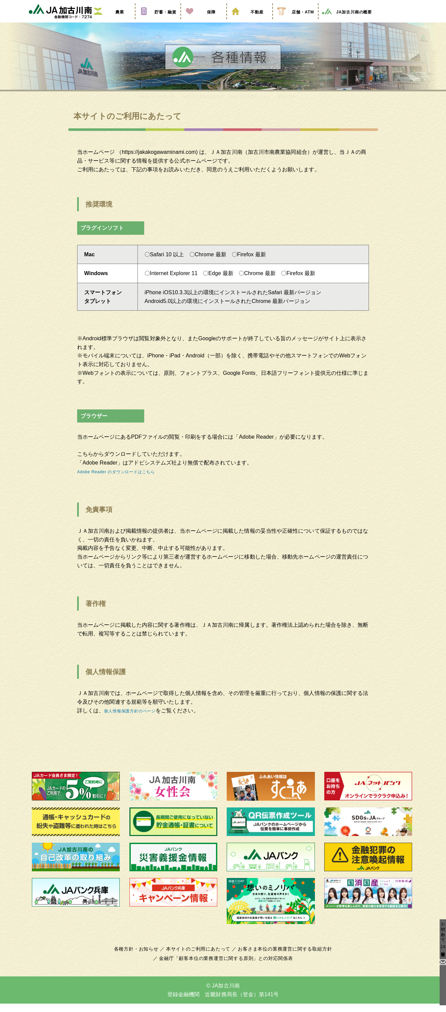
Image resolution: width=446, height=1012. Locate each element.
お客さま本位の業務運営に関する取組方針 (282, 957)
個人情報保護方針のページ (136, 718)
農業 (112, 21)
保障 (203, 21)
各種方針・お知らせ (140, 957)
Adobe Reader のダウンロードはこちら (125, 479)
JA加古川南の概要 (346, 21)
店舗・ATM (295, 21)
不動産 (249, 21)
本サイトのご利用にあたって (199, 957)
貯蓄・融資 (158, 21)
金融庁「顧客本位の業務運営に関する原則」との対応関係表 (226, 966)
